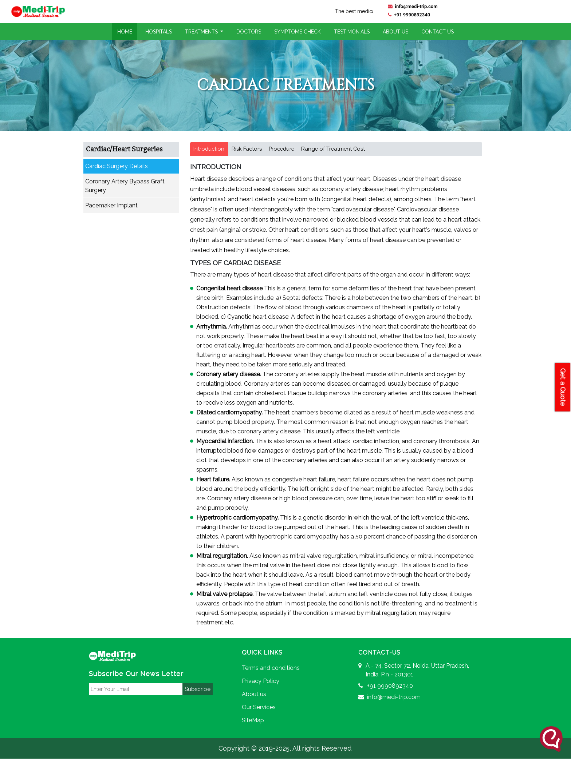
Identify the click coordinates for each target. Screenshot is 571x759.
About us (254, 694)
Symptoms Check (297, 32)
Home (124, 32)
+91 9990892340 (409, 14)
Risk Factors (248, 149)
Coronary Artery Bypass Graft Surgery (125, 186)
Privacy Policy (260, 681)
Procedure (284, 149)
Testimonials (352, 32)
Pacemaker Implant (111, 205)
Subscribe (197, 689)
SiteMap (253, 720)
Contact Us (437, 32)
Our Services (259, 707)
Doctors (248, 32)
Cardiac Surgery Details (116, 166)
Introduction (209, 149)
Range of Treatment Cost (337, 149)
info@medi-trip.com (412, 6)
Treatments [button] (202, 32)
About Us (395, 32)
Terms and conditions (271, 668)
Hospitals (158, 32)
